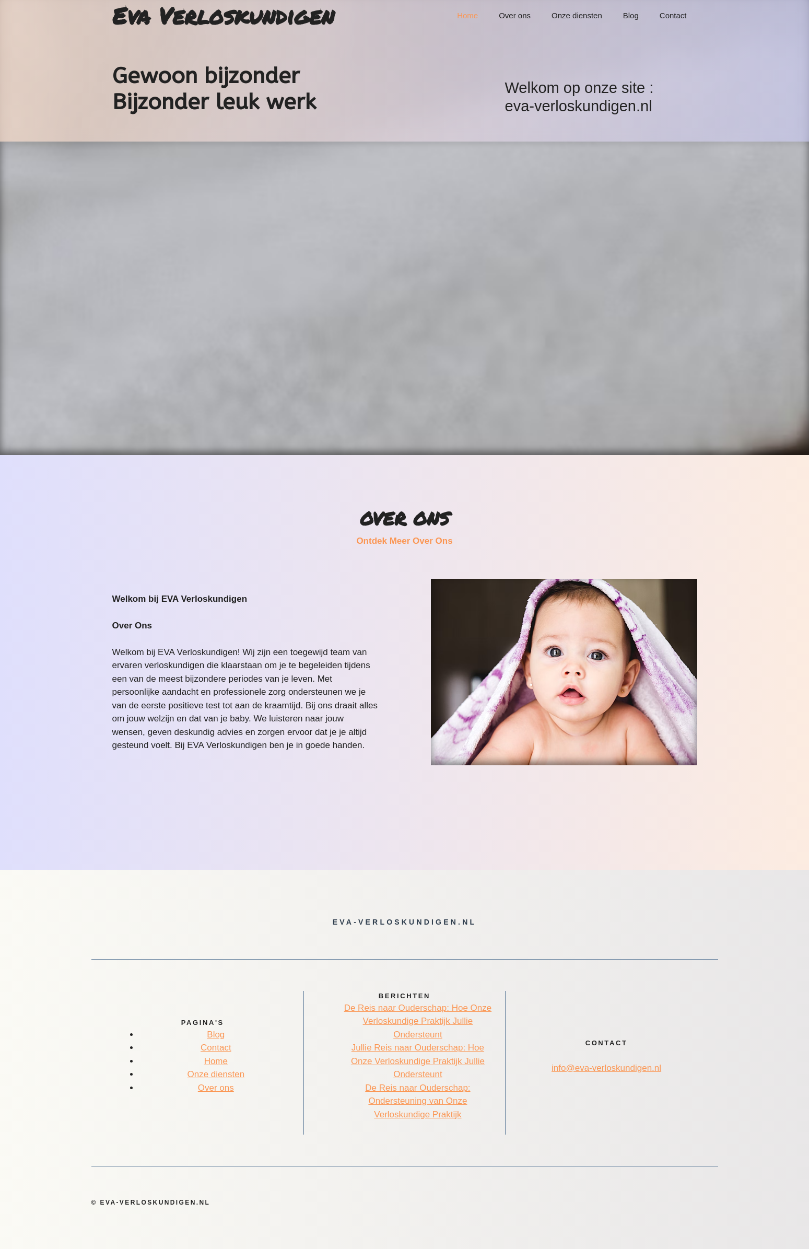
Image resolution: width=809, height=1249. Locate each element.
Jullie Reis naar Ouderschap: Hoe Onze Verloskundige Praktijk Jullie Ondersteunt (418, 1061)
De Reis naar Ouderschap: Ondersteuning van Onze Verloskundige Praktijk (417, 1101)
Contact (673, 15)
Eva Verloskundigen (223, 15)
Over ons (515, 15)
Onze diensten (577, 15)
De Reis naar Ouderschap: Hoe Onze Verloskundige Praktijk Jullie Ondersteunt (418, 1021)
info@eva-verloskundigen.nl (606, 1068)
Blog (631, 15)
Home (467, 15)
